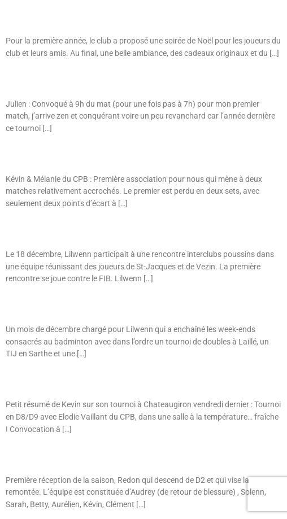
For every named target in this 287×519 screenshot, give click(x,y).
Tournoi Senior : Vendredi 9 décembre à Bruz (83, 155)
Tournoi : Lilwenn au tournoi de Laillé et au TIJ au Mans (103, 305)
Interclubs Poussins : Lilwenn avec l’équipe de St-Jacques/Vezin (118, 230)
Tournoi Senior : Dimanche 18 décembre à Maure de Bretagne (112, 80)
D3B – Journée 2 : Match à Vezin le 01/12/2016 (90, 456)
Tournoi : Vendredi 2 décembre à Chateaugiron (87, 380)
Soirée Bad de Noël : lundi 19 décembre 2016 (84, 16)
